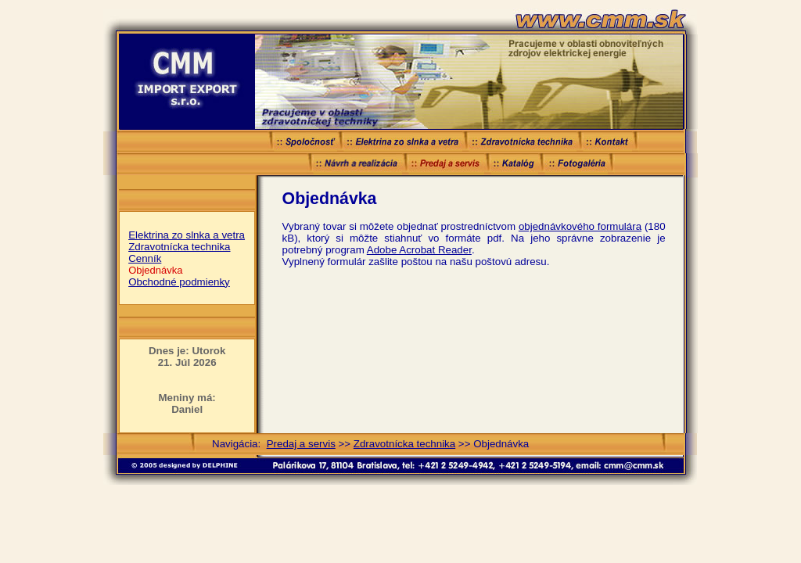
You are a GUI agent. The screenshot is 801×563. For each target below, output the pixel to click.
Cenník (144, 258)
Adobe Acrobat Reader (419, 250)
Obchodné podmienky (179, 282)
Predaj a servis (301, 444)
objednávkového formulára (580, 226)
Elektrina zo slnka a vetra (186, 235)
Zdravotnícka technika (179, 247)
